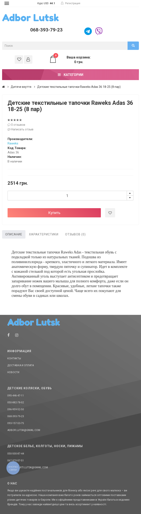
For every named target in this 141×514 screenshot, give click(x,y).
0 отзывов (16, 124)
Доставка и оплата (20, 365)
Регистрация (70, 3)
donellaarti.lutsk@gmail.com (27, 467)
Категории (70, 75)
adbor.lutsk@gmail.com (23, 430)
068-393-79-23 (46, 29)
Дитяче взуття (21, 86)
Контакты (14, 358)
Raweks (13, 143)
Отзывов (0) (75, 234)
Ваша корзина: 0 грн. (70, 59)
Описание (13, 234)
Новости (13, 372)
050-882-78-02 (15, 402)
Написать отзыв (20, 129)
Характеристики (43, 234)
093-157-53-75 (15, 423)
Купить (54, 212)
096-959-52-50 (15, 409)
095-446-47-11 (15, 395)
